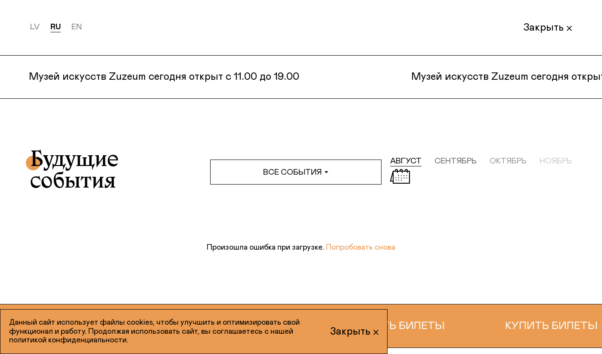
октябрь (508, 161)
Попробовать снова (360, 247)
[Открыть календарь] (400, 176)
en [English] (76, 27)
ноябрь (556, 161)
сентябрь (455, 161)
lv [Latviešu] (35, 27)
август (406, 161)
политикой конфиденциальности (68, 340)
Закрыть (547, 27)
